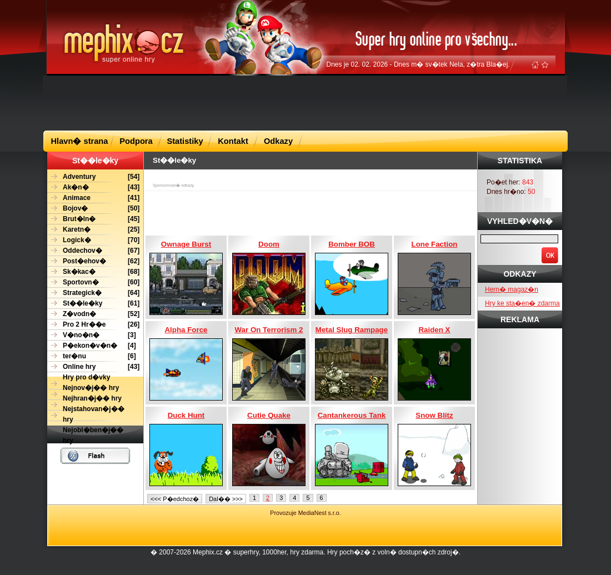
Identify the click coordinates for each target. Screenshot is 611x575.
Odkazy (278, 141)
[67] (93, 251)
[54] (93, 177)
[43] (93, 187)
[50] (93, 208)
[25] (93, 229)
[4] (91, 346)
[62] (93, 261)
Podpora (135, 141)
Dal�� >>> (226, 499)
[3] (91, 335)
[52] (93, 314)
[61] (93, 303)
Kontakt (233, 141)
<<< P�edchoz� (175, 499)
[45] (93, 219)
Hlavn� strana (79, 141)
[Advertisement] (305, 102)
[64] (93, 293)
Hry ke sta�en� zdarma (522, 303)
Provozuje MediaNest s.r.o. (305, 512)
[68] (93, 272)
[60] (93, 282)
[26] (93, 324)
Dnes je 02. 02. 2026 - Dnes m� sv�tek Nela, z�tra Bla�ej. (418, 64)
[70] (93, 240)
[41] (93, 198)
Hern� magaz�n (511, 289)
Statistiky (185, 141)
